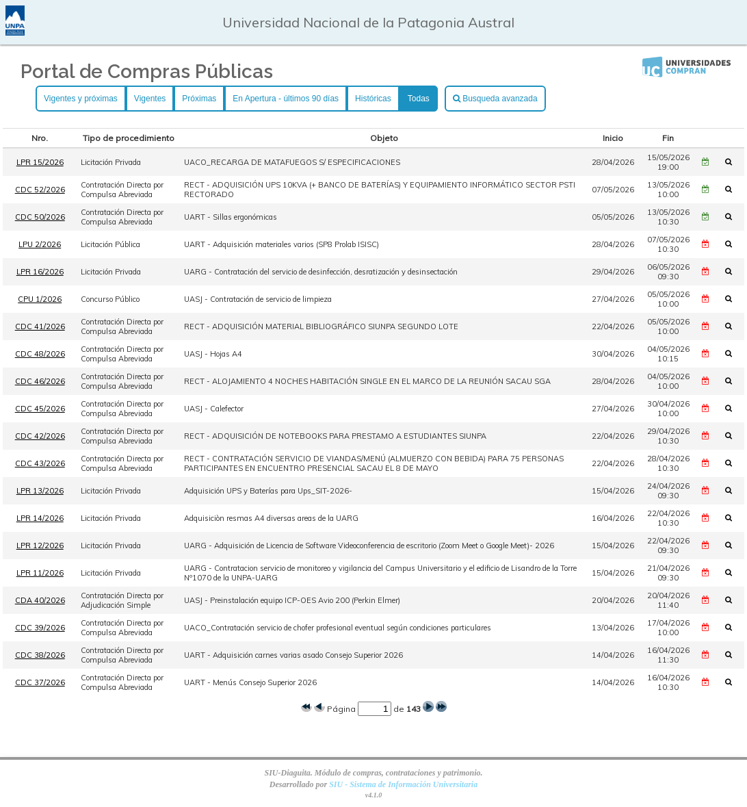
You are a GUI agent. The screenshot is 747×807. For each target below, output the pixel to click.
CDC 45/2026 (40, 408)
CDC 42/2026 (40, 436)
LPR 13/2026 (40, 491)
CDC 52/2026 (40, 189)
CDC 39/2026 (40, 627)
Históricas (373, 98)
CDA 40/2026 (40, 600)
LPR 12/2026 (40, 545)
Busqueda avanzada (495, 98)
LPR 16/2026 (40, 272)
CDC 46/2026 (40, 381)
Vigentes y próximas (81, 98)
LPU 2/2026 (39, 244)
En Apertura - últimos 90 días (286, 98)
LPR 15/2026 (40, 162)
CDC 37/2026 (40, 682)
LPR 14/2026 (40, 518)
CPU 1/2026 (40, 299)
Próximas (199, 98)
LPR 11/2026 (40, 573)
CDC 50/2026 (40, 217)
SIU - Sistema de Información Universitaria (403, 784)
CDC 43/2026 (40, 463)
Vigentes (150, 98)
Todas (419, 98)
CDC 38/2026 (40, 655)
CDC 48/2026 (40, 354)
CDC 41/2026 (40, 326)
